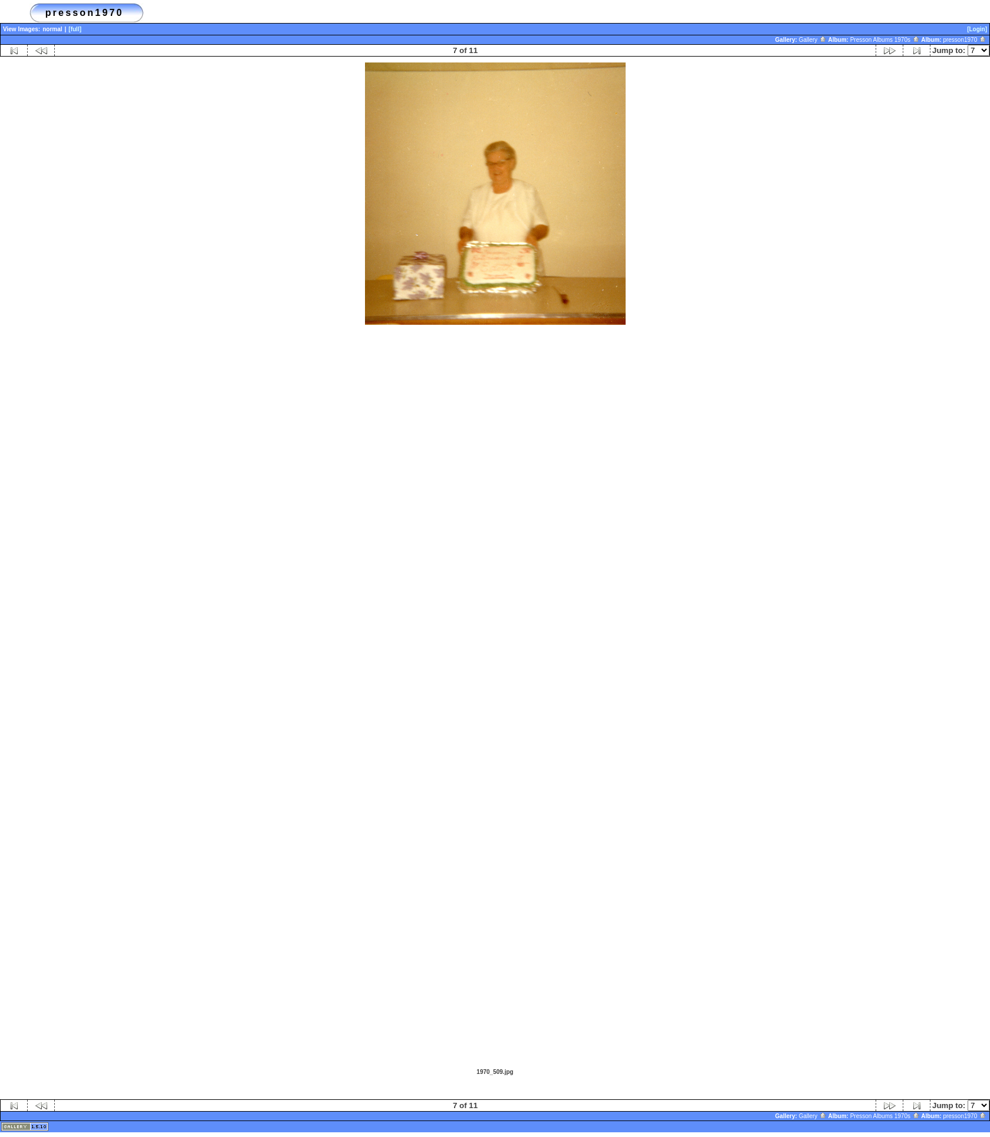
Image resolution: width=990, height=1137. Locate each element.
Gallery (813, 40)
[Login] (977, 29)
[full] (74, 29)
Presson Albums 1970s (885, 40)
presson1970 (964, 40)
